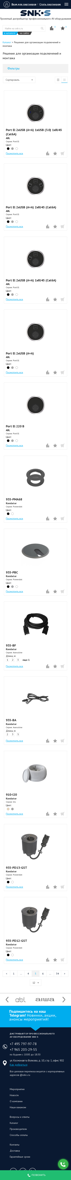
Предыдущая (6, 974)
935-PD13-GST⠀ (17, 868)
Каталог (14, 1123)
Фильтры (13, 68)
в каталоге (9, 33)
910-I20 (11, 794)
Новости (14, 1095)
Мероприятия (17, 1089)
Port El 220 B (15, 426)
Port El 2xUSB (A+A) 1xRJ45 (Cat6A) (31, 280)
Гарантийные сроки (20, 1156)
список (58, 80)
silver (12, 586)
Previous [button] (7, 999)
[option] (20, 999)
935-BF (11, 645)
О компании (16, 1101)
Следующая (64, 974)
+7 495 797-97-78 (23, 1044)
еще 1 (26, 659)
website (42, 28)
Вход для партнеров (24, 4)
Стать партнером (50, 4)
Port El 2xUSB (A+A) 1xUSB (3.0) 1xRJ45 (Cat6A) (34, 132)
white (16, 148)
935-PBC (12, 572)
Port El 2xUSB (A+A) (20, 353)
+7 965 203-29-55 (23, 1049)
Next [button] (63, 999)
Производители (18, 1129)
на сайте (24, 33)
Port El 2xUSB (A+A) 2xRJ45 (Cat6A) (31, 207)
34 (57, 973)
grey (12, 148)
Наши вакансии (18, 1107)
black (8, 148)
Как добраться (18, 1064)
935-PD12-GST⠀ (17, 941)
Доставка (15, 1150)
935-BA (11, 720)
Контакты (14, 1144)
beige (8, 809)
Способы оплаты (19, 1135)
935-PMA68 (14, 499)
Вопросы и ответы (19, 1116)
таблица (64, 80)
